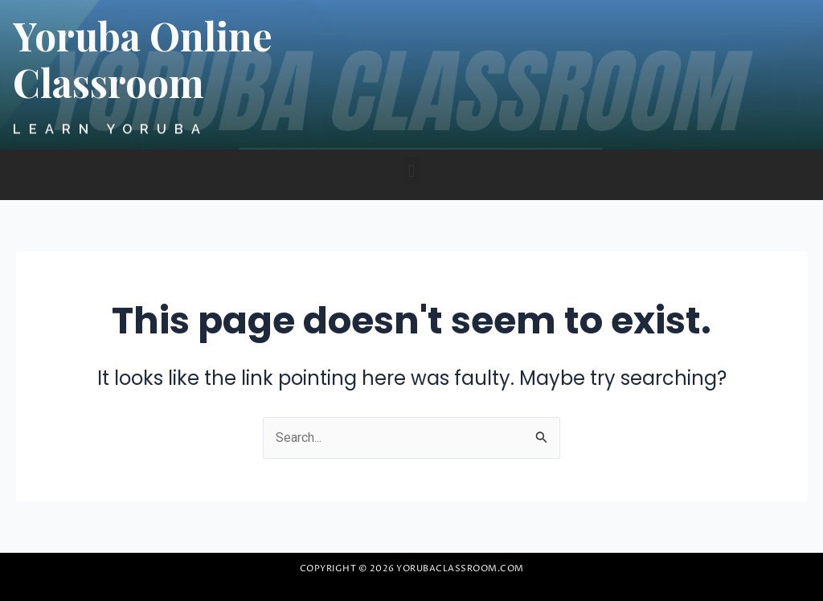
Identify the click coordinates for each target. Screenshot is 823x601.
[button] (411, 170)
